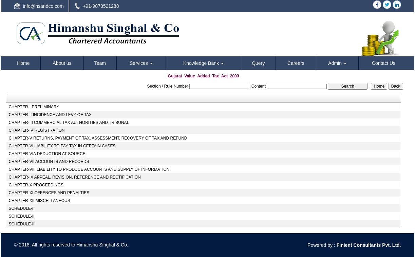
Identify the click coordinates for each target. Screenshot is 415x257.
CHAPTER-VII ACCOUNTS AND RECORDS (48, 161)
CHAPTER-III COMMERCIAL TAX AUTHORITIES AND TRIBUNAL (68, 122)
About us (62, 63)
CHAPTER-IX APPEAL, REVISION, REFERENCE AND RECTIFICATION (74, 177)
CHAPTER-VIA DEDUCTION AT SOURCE (46, 153)
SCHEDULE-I (20, 208)
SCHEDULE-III (21, 224)
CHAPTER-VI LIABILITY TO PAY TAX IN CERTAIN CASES (61, 146)
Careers (295, 63)
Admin (337, 63)
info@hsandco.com (43, 6)
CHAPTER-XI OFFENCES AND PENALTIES (48, 192)
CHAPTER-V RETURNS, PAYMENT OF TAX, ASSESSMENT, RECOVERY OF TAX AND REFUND (97, 138)
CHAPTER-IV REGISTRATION (36, 130)
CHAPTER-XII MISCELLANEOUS (39, 200)
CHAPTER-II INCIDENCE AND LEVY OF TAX (50, 114)
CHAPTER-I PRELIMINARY (33, 107)
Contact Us (383, 63)
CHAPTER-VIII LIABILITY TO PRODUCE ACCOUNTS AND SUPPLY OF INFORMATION (88, 169)
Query (258, 63)
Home (23, 63)
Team (100, 63)
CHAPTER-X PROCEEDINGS (35, 185)
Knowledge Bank (203, 63)
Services (141, 63)
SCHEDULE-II (21, 216)
